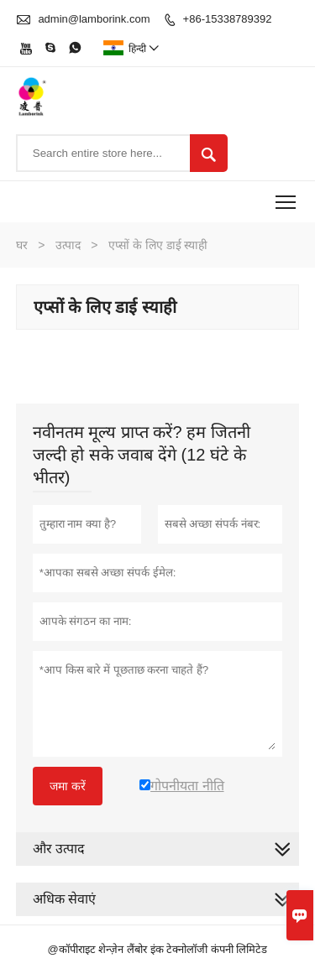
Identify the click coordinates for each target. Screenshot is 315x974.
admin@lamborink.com (94, 19)
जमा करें (68, 786)
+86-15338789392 (227, 19)
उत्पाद (68, 245)
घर (22, 245)
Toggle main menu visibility (287, 197)
